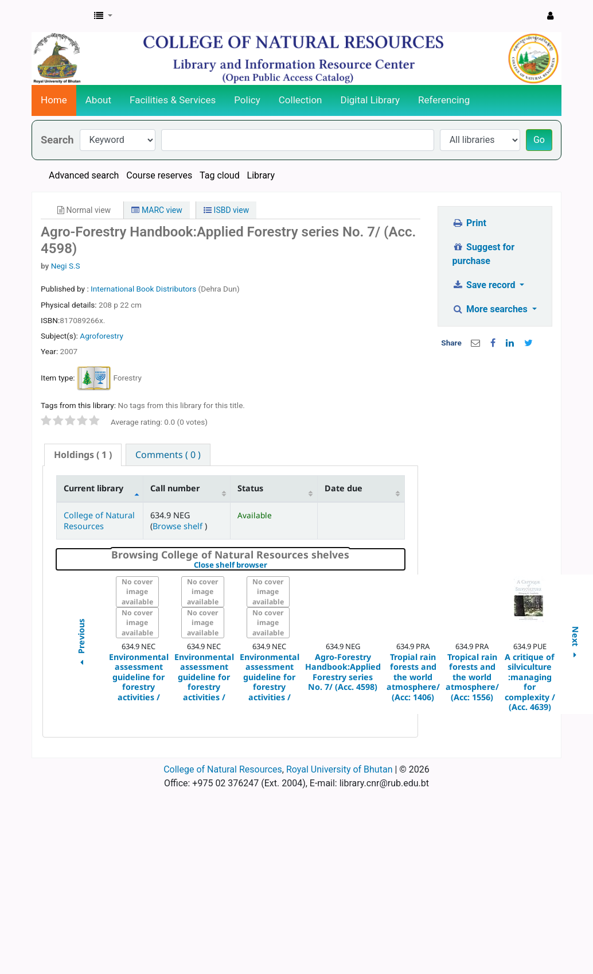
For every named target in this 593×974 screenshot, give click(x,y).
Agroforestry (101, 335)
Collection (300, 100)
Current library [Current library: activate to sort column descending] (93, 488)
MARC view (156, 210)
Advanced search (84, 175)
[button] (103, 16)
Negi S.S (65, 265)
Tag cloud (220, 175)
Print (469, 223)
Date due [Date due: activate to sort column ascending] (343, 488)
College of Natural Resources (99, 520)
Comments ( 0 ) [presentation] (168, 454)
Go (539, 139)
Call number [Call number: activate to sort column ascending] (175, 488)
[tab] (83, 455)
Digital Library (370, 100)
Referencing (444, 100)
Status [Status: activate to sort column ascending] (250, 488)
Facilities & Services (173, 100)
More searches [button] (491, 309)
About (98, 100)
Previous (80, 644)
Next (575, 644)
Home (54, 100)
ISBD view (226, 210)
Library (261, 175)
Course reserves (159, 175)
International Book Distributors (144, 288)
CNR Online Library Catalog (60, 16)
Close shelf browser (270, 565)
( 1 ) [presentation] (83, 454)
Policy (247, 100)
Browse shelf (179, 526)
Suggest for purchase (483, 254)
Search (57, 140)
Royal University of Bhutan (339, 769)
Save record (485, 285)
